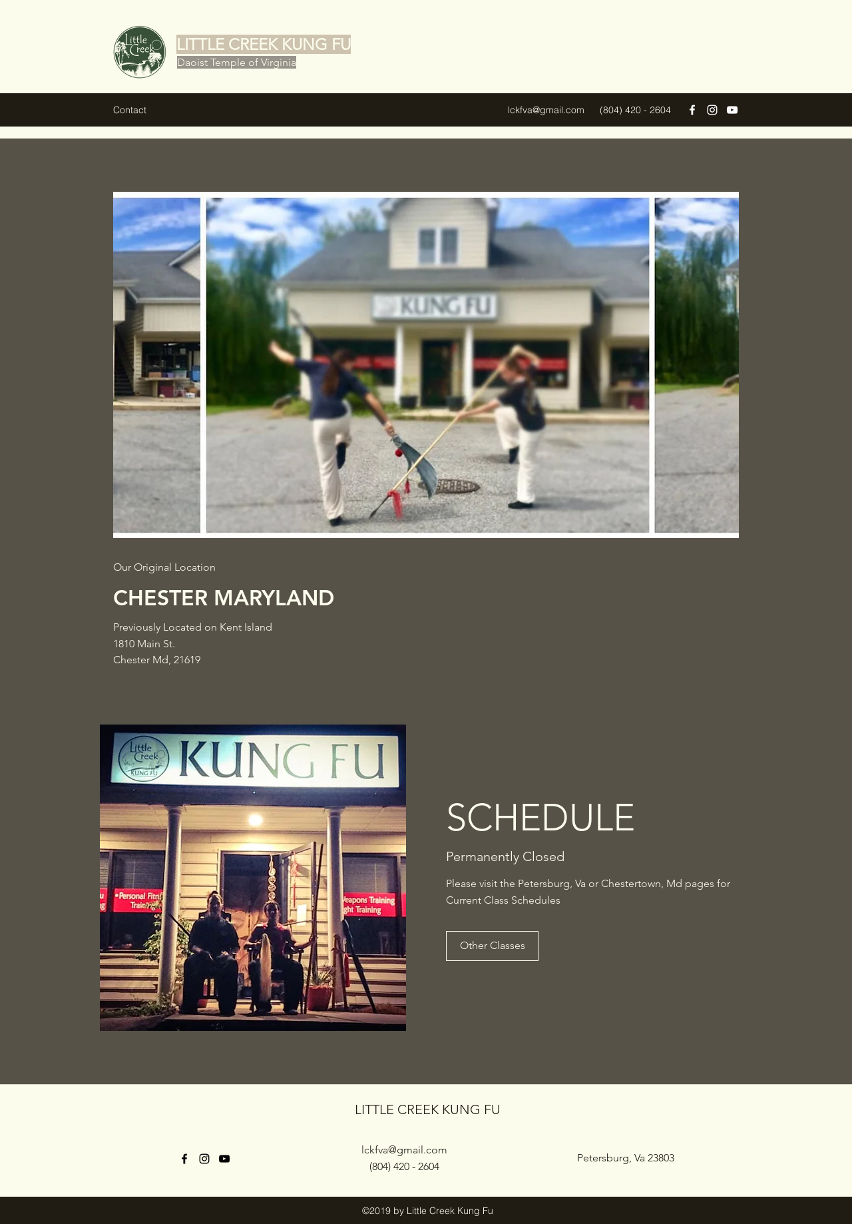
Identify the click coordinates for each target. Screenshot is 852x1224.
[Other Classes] (492, 946)
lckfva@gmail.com (546, 110)
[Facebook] (692, 110)
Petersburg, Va (552, 883)
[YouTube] (732, 110)
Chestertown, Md (641, 883)
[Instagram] (712, 110)
